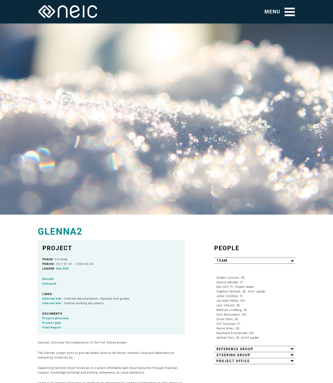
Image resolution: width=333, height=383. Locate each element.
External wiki (52, 298)
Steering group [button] (233, 355)
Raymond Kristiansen (231, 333)
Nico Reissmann (228, 314)
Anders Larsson (227, 277)
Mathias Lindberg (229, 310)
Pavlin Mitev (225, 328)
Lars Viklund (225, 305)
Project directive (55, 318)
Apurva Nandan (227, 282)
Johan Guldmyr (227, 296)
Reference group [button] (234, 349)
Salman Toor (225, 337)
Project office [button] (233, 361)
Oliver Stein (224, 319)
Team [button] (222, 260)
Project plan (51, 323)
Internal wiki (51, 303)
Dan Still (62, 268)
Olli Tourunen (226, 323)
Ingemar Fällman (228, 291)
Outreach (49, 283)
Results (48, 279)
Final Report (51, 327)
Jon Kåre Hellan (227, 300)
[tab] (255, 260)
